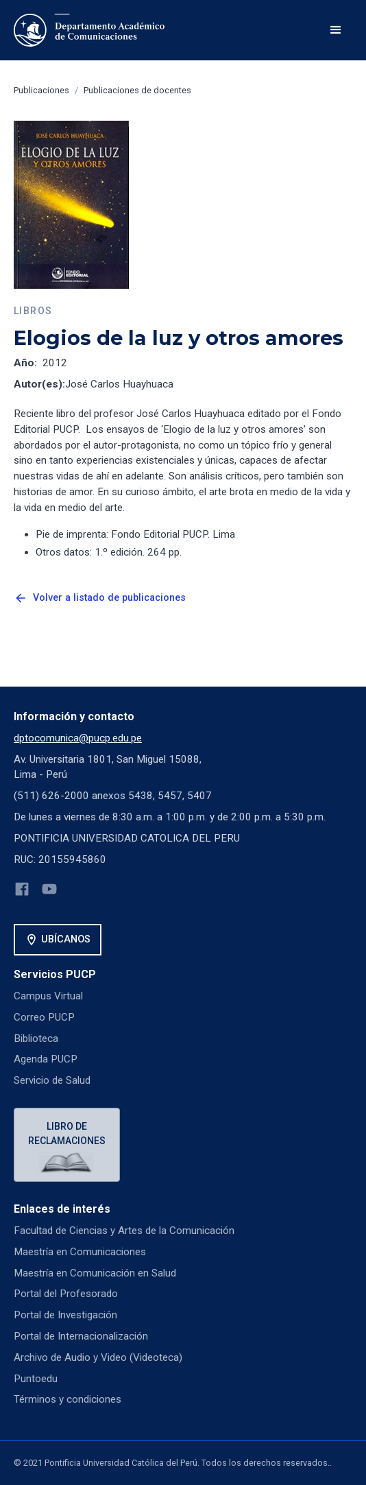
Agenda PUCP (45, 1059)
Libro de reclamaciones (67, 1133)
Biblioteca (36, 1038)
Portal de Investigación (65, 1315)
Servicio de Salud (52, 1080)
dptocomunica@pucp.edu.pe (78, 738)
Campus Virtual (48, 996)
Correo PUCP (44, 1017)
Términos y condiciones (67, 1399)
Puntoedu (36, 1379)
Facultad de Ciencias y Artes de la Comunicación (124, 1230)
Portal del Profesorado (66, 1293)
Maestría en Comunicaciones (80, 1252)
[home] (89, 30)
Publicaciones (41, 90)
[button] (335, 30)
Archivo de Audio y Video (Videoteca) (98, 1357)
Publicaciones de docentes (137, 90)
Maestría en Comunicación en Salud (95, 1273)
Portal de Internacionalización (81, 1336)
